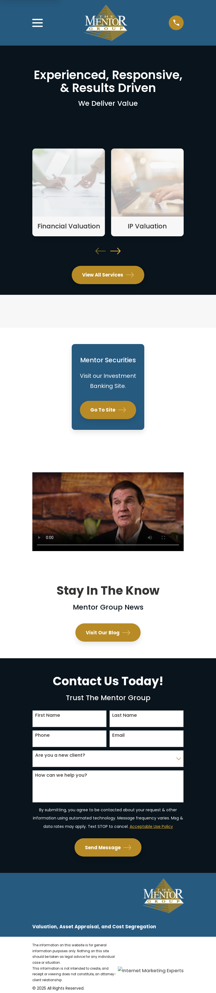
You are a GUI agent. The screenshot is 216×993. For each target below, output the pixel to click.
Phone (42, 735)
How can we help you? (61, 775)
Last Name (124, 715)
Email (118, 735)
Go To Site (108, 410)
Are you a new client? (60, 755)
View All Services (108, 275)
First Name (47, 715)
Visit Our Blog (108, 633)
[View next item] (115, 251)
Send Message (108, 848)
